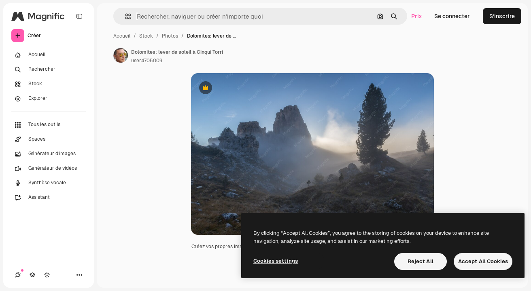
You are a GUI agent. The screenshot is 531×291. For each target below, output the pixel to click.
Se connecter (452, 16)
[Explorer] (48, 98)
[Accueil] (48, 54)
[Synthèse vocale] (48, 183)
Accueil (121, 36)
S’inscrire (502, 16)
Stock (146, 36)
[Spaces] (48, 139)
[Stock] (48, 84)
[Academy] (32, 274)
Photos (170, 36)
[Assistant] (48, 197)
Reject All (420, 261)
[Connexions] (17, 274)
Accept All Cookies (483, 261)
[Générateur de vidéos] (48, 168)
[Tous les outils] (48, 124)
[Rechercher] (48, 69)
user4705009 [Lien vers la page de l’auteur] (146, 60)
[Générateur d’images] (48, 154)
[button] (125, 16)
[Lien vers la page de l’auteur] (120, 55)
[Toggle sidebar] (79, 16)
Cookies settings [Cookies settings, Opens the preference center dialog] (275, 260)
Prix (416, 16)
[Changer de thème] (46, 274)
